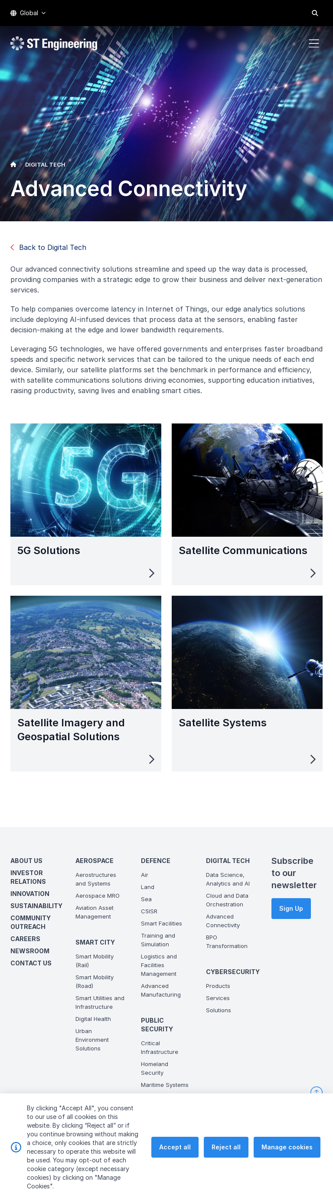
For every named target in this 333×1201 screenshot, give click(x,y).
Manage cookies (287, 1158)
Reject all (226, 1158)
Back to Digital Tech (48, 247)
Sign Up (291, 908)
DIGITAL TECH (45, 164)
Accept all (175, 1158)
